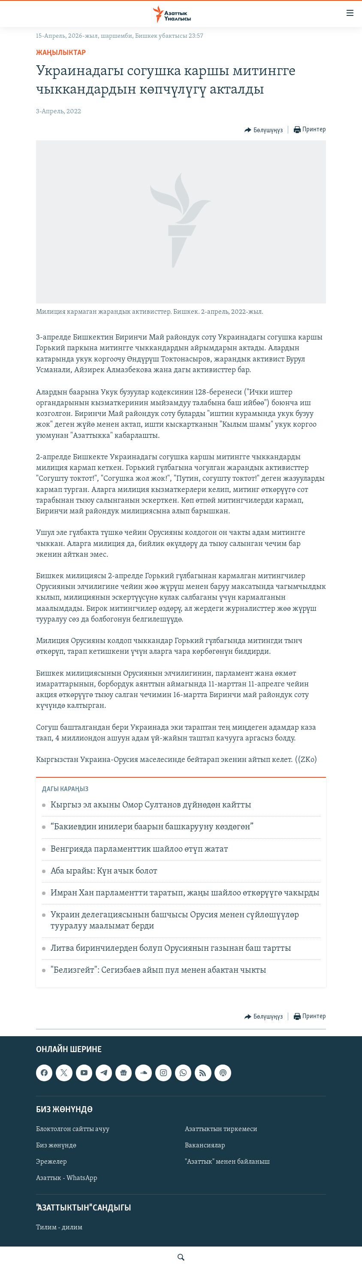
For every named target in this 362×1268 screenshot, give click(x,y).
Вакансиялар (205, 1145)
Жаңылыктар (61, 53)
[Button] (263, 130)
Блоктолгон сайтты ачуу (72, 1129)
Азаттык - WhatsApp (66, 1178)
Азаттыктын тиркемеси (221, 1129)
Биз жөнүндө (56, 1145)
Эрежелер (51, 1162)
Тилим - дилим (59, 1227)
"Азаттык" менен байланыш (227, 1162)
